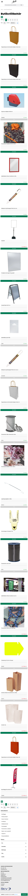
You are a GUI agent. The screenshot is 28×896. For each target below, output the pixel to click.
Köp (14, 119)
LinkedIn (2, 885)
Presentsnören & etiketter (6, 828)
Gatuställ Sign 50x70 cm (5, 305)
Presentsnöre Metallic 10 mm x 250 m (8, 466)
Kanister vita (3, 724)
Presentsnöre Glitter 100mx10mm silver (8, 434)
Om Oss (2, 872)
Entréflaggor (3, 814)
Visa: (2, 22)
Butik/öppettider (4, 876)
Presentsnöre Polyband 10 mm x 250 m (8, 143)
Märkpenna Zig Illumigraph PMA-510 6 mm (9, 208)
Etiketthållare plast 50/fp (5, 337)
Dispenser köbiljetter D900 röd (6, 111)
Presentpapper (4, 826)
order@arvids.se (4, 869)
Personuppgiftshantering (5, 880)
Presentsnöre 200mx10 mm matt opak (8, 628)
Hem (2, 9)
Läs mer (16, 894)
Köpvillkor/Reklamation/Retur (6, 879)
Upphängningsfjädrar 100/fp (6, 498)
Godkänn (24, 894)
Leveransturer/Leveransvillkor (6, 877)
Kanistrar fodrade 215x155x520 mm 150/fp (9, 692)
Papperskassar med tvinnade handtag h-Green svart (10, 79)
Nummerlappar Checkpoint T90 (7, 531)
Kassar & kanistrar (4, 819)
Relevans (13, 23)
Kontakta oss (3, 874)
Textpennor (3, 833)
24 (5, 23)
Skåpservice (3, 875)
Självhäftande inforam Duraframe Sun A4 (8, 595)
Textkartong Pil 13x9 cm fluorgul (7, 660)
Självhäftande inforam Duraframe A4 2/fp (8, 176)
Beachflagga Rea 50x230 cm (6, 789)
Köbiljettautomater (4, 823)
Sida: (2, 19)
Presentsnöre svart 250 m (6, 563)
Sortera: (8, 22)
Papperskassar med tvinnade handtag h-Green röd (10, 757)
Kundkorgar (3, 821)
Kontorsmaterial (8, 9)
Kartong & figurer (4, 816)
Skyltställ (3, 240)
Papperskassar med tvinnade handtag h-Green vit (10, 402)
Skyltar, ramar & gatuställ (6, 831)
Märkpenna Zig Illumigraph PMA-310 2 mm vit (9, 369)
